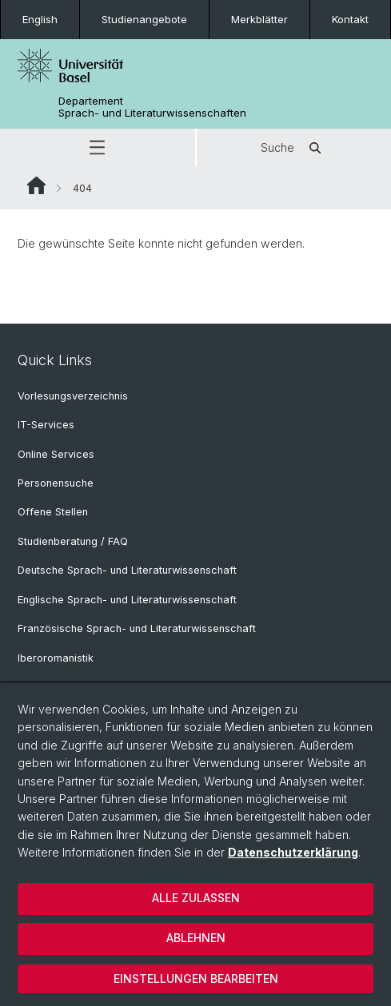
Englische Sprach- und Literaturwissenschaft (127, 600)
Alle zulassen (196, 898)
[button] (97, 148)
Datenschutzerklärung (293, 852)
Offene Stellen (53, 512)
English (40, 19)
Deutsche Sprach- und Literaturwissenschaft (127, 570)
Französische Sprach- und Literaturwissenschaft (137, 628)
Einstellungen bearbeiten (196, 978)
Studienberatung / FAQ (73, 541)
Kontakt (350, 19)
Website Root (36, 185)
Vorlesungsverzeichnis (73, 396)
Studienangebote (144, 19)
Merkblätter (259, 19)
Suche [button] (293, 147)
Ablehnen (195, 937)
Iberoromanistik (56, 658)
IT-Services (46, 425)
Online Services (56, 454)
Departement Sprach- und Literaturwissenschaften (152, 107)
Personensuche (56, 483)
